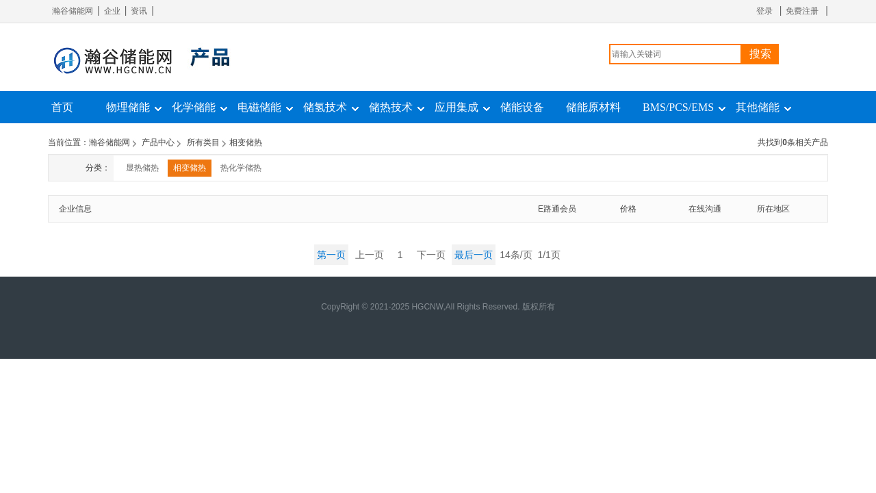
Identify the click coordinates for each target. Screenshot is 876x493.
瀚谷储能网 (72, 11)
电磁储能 (259, 107)
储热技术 (391, 107)
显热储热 (142, 168)
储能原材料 (593, 107)
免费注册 (802, 11)
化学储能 (194, 107)
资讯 (139, 11)
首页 (62, 107)
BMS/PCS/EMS (678, 107)
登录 (764, 11)
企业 (112, 11)
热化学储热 (240, 168)
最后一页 (473, 254)
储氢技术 (325, 107)
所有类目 (203, 142)
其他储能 (758, 107)
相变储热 (189, 168)
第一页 (331, 254)
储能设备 (522, 107)
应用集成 (456, 107)
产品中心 (158, 142)
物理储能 (128, 107)
